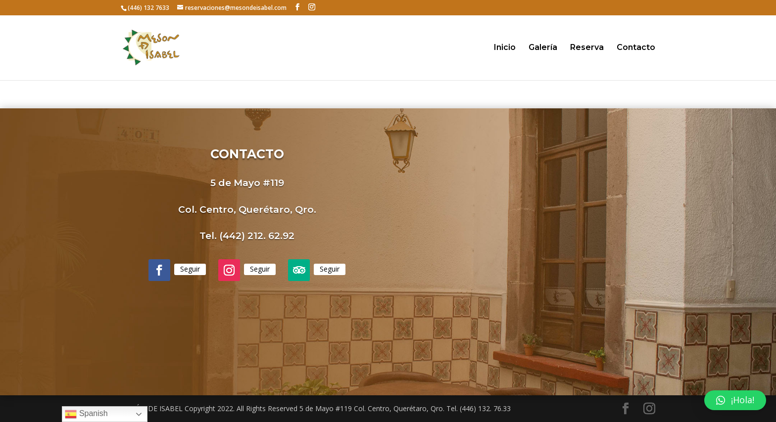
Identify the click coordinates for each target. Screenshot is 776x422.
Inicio (505, 48)
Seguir (190, 269)
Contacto (636, 48)
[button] (735, 400)
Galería (543, 48)
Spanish (86, 414)
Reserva (587, 48)
